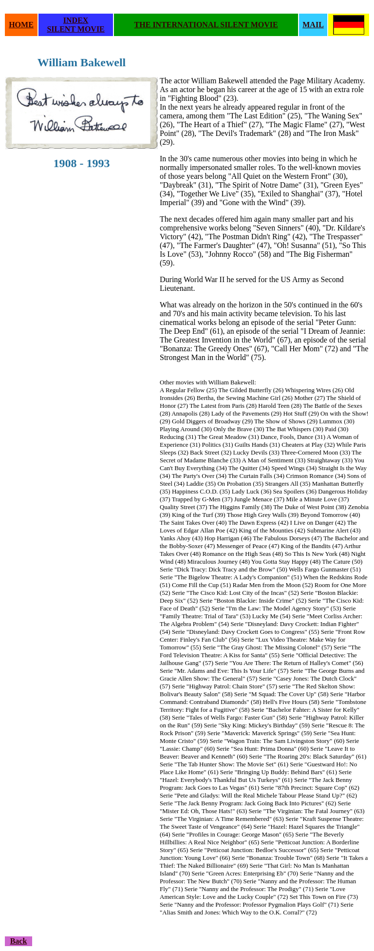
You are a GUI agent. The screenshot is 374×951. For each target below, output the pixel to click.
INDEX (76, 20)
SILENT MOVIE (75, 29)
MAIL (313, 24)
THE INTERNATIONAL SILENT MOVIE (206, 24)
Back (18, 941)
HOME (21, 24)
